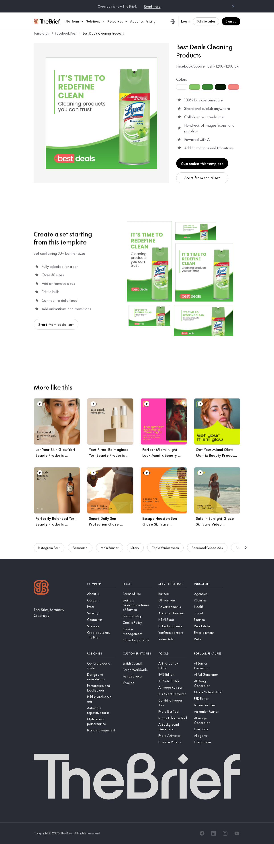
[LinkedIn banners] (172, 626)
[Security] (101, 613)
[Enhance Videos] (172, 742)
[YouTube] (236, 833)
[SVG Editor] (172, 674)
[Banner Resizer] (208, 705)
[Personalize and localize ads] (101, 688)
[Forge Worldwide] (137, 669)
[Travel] (208, 613)
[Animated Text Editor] (172, 665)
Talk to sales (206, 21)
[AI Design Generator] (208, 683)
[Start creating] (172, 584)
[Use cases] (101, 653)
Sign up (231, 21)
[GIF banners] (172, 600)
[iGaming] (208, 600)
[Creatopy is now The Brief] (101, 635)
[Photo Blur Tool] (172, 711)
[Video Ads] (172, 639)
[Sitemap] (101, 626)
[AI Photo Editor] (172, 681)
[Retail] (208, 639)
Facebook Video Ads (207, 548)
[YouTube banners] (172, 632)
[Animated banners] (172, 613)
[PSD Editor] (208, 698)
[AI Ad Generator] (208, 674)
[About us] (101, 593)
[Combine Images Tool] (172, 702)
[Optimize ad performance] (101, 721)
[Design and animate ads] (101, 676)
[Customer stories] (137, 653)
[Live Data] (208, 729)
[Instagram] (225, 833)
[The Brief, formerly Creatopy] (57, 612)
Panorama (80, 548)
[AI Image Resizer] (172, 687)
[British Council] (137, 663)
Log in (185, 21)
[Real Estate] (208, 626)
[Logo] (41, 588)
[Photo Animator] (172, 735)
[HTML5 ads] (172, 619)
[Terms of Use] (137, 593)
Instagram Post (49, 548)
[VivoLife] (137, 682)
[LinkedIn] (213, 833)
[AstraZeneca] (137, 676)
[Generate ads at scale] (101, 665)
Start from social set (202, 177)
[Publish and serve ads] (101, 699)
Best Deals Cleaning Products (103, 33)
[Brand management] (101, 730)
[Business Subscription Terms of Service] (137, 605)
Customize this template (202, 163)
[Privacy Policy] (137, 616)
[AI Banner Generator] (208, 665)
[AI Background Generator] (172, 726)
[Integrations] (208, 742)
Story (135, 548)
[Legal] (137, 584)
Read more (152, 6)
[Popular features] (208, 653)
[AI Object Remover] (172, 694)
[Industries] (208, 584)
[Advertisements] (172, 606)
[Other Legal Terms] (137, 640)
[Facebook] (202, 833)
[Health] (208, 606)
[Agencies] (208, 593)
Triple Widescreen (165, 548)
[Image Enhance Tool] (172, 718)
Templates (41, 33)
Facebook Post (65, 33)
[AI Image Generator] (208, 720)
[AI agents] (208, 735)
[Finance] (208, 619)
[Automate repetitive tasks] (101, 710)
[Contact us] (101, 619)
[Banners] (172, 593)
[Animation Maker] (208, 711)
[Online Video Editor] (208, 692)
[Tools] (172, 653)
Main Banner (110, 548)
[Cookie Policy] (137, 622)
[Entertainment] (208, 632)
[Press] (101, 606)
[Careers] (101, 600)
